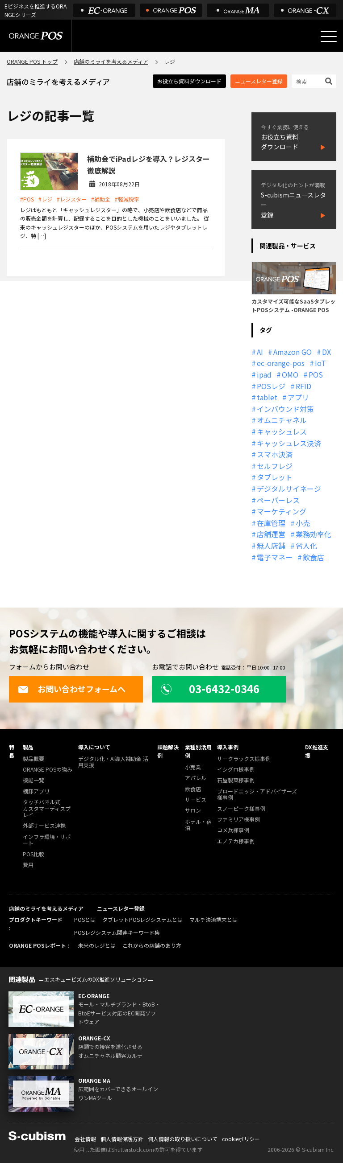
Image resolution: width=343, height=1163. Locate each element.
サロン (193, 810)
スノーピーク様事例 (241, 808)
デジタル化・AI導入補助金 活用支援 (113, 762)
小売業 (193, 767)
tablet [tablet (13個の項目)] (267, 397)
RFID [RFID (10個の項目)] (303, 386)
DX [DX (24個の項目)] (326, 351)
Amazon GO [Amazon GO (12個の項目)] (292, 351)
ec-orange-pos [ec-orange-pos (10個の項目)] (281, 363)
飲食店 (193, 789)
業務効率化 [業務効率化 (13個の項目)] (313, 534)
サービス (195, 800)
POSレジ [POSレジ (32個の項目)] (271, 386)
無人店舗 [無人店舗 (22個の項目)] (271, 545)
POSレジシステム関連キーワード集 (117, 932)
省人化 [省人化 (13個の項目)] (306, 545)
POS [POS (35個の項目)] (316, 374)
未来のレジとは (97, 945)
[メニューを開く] (329, 36)
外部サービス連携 (44, 825)
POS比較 (33, 854)
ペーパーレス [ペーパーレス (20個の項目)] (278, 500)
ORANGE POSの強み (47, 769)
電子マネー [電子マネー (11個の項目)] (275, 557)
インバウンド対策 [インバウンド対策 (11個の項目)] (285, 408)
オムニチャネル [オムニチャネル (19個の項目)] (282, 420)
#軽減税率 (127, 199)
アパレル (195, 778)
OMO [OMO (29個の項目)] (290, 374)
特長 (11, 751)
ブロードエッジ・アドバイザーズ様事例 (257, 794)
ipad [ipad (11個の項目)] (264, 374)
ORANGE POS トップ (32, 61)
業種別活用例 (198, 751)
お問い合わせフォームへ (71, 689)
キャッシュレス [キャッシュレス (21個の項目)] (282, 431)
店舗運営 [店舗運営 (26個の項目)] (271, 534)
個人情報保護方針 (121, 1138)
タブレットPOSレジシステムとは (142, 919)
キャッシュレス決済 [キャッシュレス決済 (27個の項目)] (289, 443)
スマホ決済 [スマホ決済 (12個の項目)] (275, 454)
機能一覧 (33, 780)
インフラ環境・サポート (47, 840)
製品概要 (33, 759)
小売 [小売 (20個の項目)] (303, 523)
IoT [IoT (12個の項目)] (320, 363)
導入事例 (227, 747)
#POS (27, 199)
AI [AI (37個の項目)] (260, 351)
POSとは (85, 919)
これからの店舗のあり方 (151, 945)
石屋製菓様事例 (236, 780)
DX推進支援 (316, 751)
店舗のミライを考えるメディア (111, 61)
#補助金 (100, 199)
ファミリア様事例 (238, 819)
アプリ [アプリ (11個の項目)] (298, 397)
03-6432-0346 (210, 688)
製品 (28, 747)
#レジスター (72, 199)
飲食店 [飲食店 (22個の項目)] (313, 557)
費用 (28, 865)
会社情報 (85, 1138)
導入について (94, 747)
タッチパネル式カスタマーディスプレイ (47, 808)
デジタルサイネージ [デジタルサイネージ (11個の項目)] (289, 488)
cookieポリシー (241, 1138)
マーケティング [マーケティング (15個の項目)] (281, 511)
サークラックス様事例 (244, 759)
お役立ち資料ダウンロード (189, 81)
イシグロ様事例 (236, 769)
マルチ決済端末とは (213, 919)
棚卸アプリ (36, 791)
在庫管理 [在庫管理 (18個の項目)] (271, 523)
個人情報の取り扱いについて (183, 1138)
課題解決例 (168, 751)
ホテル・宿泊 (198, 824)
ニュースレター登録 (259, 81)
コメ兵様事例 (233, 830)
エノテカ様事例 (236, 841)
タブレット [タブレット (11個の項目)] (275, 477)
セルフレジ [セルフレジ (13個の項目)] (275, 465)
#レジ (45, 199)
